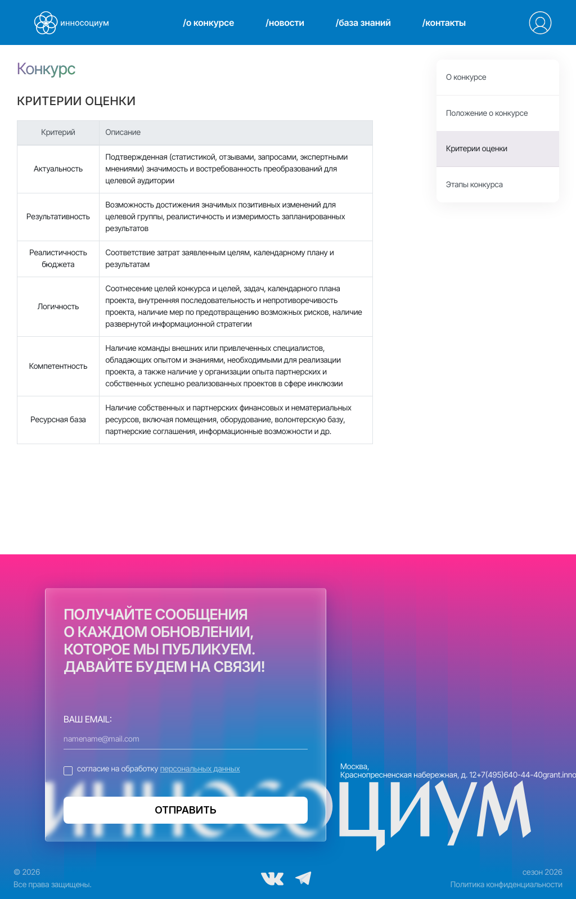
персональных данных (200, 769)
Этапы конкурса (474, 184)
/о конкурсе (208, 22)
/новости (285, 22)
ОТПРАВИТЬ (186, 810)
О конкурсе (466, 77)
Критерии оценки (476, 148)
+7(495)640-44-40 (509, 775)
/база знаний (363, 22)
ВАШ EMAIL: (88, 719)
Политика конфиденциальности (506, 884)
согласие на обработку (158, 769)
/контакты (444, 22)
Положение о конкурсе (487, 113)
